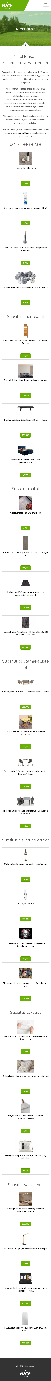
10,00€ (25, 1091)
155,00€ (25, 568)
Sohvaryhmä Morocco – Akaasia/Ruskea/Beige (25, 691)
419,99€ (25, 607)
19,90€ (25, 223)
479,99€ (25, 1303)
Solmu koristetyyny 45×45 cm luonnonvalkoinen (26, 1076)
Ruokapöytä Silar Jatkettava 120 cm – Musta (25, 420)
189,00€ (25, 1224)
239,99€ (25, 958)
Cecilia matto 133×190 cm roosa (25, 513)
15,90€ (25, 879)
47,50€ (25, 1171)
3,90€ (25, 302)
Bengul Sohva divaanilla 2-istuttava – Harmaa (25, 380)
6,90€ (25, 263)
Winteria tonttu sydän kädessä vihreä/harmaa (25, 864)
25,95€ (25, 1131)
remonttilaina (24, 132)
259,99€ (25, 435)
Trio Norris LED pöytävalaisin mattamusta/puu (25, 1248)
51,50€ (25, 528)
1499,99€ (25, 395)
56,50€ (25, 1263)
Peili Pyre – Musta (25, 904)
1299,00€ (25, 826)
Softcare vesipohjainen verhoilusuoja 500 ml (25, 208)
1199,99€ (25, 475)
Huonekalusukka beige (25, 168)
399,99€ (25, 919)
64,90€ (25, 1051)
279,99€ (25, 998)
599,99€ (25, 707)
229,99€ (25, 355)
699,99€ (25, 746)
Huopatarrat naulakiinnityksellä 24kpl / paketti (25, 287)
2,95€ (25, 183)
